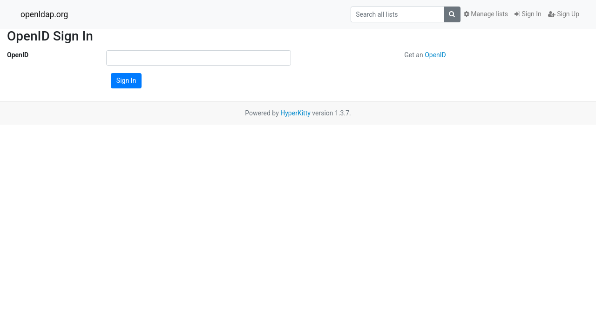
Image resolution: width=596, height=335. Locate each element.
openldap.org (44, 14)
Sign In (528, 14)
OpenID (17, 55)
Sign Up (563, 14)
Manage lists (486, 14)
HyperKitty (295, 113)
